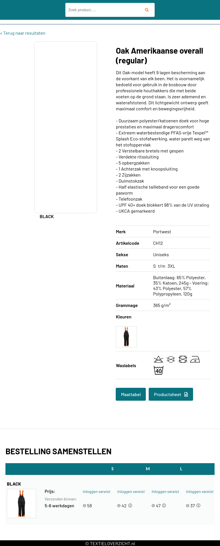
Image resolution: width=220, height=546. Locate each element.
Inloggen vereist (96, 491)
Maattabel (131, 394)
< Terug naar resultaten (23, 33)
